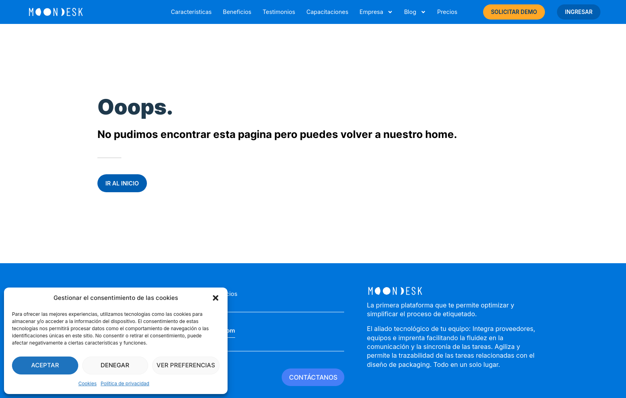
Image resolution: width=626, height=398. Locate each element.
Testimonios (279, 11)
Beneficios (237, 11)
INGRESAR (578, 12)
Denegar (115, 365)
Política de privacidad (125, 383)
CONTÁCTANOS (313, 377)
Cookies (87, 383)
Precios (447, 11)
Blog (415, 12)
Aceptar (45, 365)
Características (191, 11)
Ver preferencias (185, 365)
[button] (216, 298)
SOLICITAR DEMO (514, 12)
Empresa (376, 12)
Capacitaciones (327, 11)
